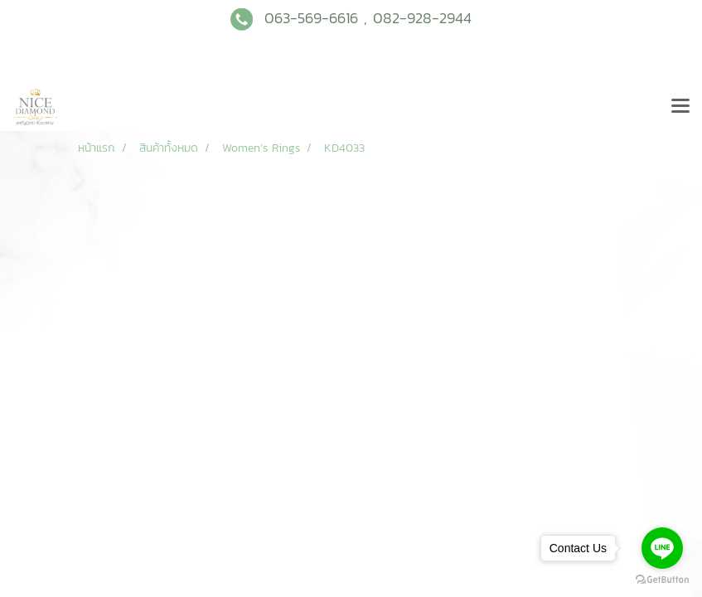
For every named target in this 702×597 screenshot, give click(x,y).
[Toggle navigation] (680, 107)
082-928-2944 (422, 18)
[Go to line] (662, 548)
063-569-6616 (311, 18)
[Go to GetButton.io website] (662, 580)
